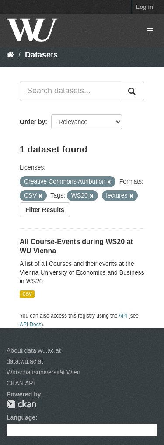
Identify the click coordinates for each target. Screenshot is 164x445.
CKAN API (21, 383)
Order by (32, 121)
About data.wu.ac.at (34, 350)
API (123, 316)
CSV (27, 294)
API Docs (31, 324)
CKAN (21, 404)
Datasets (41, 54)
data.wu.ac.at (25, 361)
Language (21, 417)
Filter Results (44, 209)
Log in (144, 7)
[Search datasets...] (70, 91)
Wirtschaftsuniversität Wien (43, 372)
